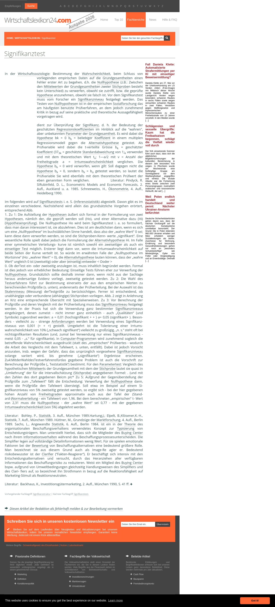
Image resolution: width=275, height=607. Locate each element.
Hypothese (45, 95)
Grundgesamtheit (116, 78)
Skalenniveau (15, 291)
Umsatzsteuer (77, 586)
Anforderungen (63, 321)
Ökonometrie (118, 189)
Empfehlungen (13, 6)
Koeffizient (102, 138)
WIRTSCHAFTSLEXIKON (27, 38)
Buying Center (132, 433)
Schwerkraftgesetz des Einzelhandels (41, 545)
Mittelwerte (52, 86)
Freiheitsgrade (47, 162)
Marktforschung (108, 420)
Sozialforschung (125, 103)
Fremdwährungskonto (142, 583)
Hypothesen (58, 214)
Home (104, 19)
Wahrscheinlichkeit (96, 73)
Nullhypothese (108, 82)
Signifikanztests (51, 201)
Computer (68, 338)
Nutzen (63, 545)
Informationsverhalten (40, 437)
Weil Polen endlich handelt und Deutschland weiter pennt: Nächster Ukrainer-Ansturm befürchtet (160, 204)
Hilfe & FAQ (169, 19)
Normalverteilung (25, 398)
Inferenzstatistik (87, 201)
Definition (20, 579)
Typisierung (125, 428)
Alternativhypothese (104, 143)
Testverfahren (15, 283)
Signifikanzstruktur (42, 494)
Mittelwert (36, 368)
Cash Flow (136, 574)
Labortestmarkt (76, 545)
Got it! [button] (255, 600)
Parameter (74, 133)
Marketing (20, 574)
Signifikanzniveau (91, 99)
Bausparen (137, 579)
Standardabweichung (98, 152)
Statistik (45, 415)
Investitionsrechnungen (81, 577)
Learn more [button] (115, 600)
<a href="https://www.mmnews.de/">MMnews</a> (19, 135)
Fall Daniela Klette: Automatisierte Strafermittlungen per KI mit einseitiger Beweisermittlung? (160, 71)
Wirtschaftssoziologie (33, 73)
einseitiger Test (16, 249)
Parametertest (110, 364)
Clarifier (48, 454)
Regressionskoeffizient (73, 129)
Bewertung (40, 445)
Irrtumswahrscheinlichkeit (93, 162)
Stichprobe (120, 86)
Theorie (130, 424)
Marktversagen (77, 581)
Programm (85, 338)
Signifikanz (91, 125)
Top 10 (118, 19)
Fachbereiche (135, 19)
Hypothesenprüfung (21, 223)
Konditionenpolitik (24, 583)
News (152, 19)
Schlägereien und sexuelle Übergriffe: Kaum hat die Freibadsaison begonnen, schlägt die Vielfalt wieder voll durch (160, 136)
